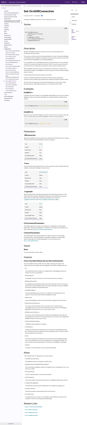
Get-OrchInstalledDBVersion (12, 62)
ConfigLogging (7, 37)
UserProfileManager (8, 96)
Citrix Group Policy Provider (10, 14)
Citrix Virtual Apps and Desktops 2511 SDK (51, 5)
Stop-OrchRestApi (10, 88)
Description (74, 21)
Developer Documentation (17, 2)
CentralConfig (7, 35)
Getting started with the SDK (10, 16)
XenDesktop (7, 100)
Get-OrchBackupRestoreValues (12, 54)
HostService (7, 43)
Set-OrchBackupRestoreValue (12, 79)
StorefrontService (8, 92)
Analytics (6, 27)
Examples (6, 23)
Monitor (6, 47)
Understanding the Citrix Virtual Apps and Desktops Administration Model (12, 21)
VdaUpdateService (8, 98)
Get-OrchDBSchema (10, 58)
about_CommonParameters (31, 240)
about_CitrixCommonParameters (11, 12)
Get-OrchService (9, 64)
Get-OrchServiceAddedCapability (13, 66)
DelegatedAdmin (8, 39)
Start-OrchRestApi (10, 86)
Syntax (73, 17)
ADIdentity (6, 25)
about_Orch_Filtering (10, 52)
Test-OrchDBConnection (11, 90)
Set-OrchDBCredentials (11, 82)
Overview (6, 11)
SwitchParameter (43, 172)
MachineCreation (8, 45)
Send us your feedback (74, 38)
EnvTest (6, 41)
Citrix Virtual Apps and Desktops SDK (34, 5)
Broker (5, 33)
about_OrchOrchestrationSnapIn (13, 50)
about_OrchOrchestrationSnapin (33, 406)
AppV (5, 31)
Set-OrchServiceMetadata (11, 84)
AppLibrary (6, 29)
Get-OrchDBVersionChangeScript (13, 60)
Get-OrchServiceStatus (11, 70)
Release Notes (7, 18)
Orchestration (7, 49)
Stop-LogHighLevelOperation (46, 199)
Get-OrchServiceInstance (11, 68)
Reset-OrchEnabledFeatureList (12, 74)
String (40, 144)
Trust (5, 94)
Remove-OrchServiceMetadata (12, 72)
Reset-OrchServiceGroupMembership (12, 76)
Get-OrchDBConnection (11, 56)
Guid (40, 203)
